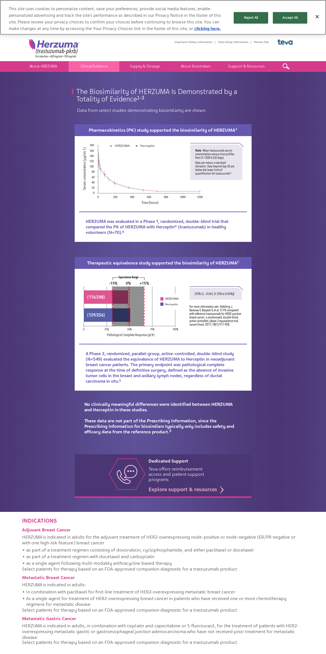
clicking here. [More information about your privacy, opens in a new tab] (207, 28)
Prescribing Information (233, 42)
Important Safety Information (193, 42)
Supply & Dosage (145, 66)
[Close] (317, 17)
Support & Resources (246, 66)
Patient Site (261, 42)
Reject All (251, 17)
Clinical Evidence (94, 66)
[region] (163, 17)
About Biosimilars (196, 66)
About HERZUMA (43, 66)
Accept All (290, 17)
